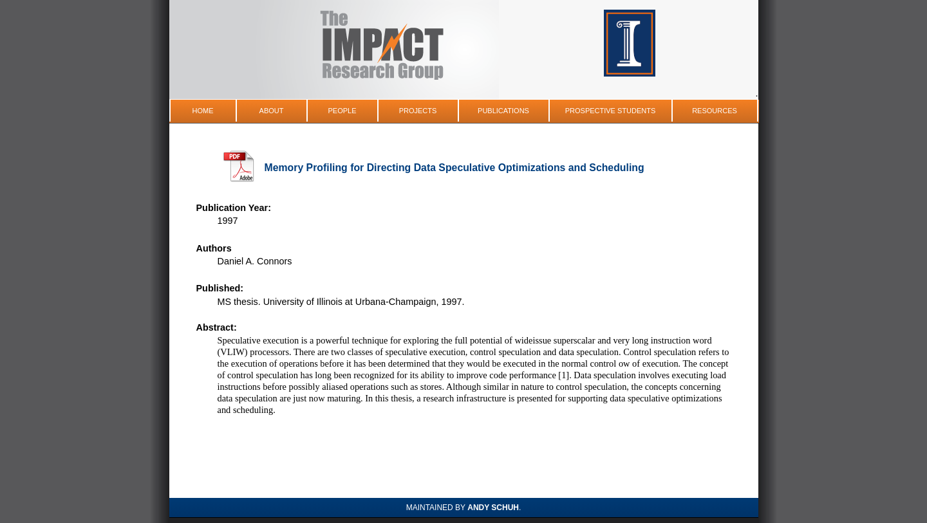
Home (203, 111)
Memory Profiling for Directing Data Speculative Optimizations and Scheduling (454, 167)
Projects (418, 111)
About (271, 111)
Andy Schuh (493, 507)
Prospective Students (610, 111)
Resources (714, 111)
